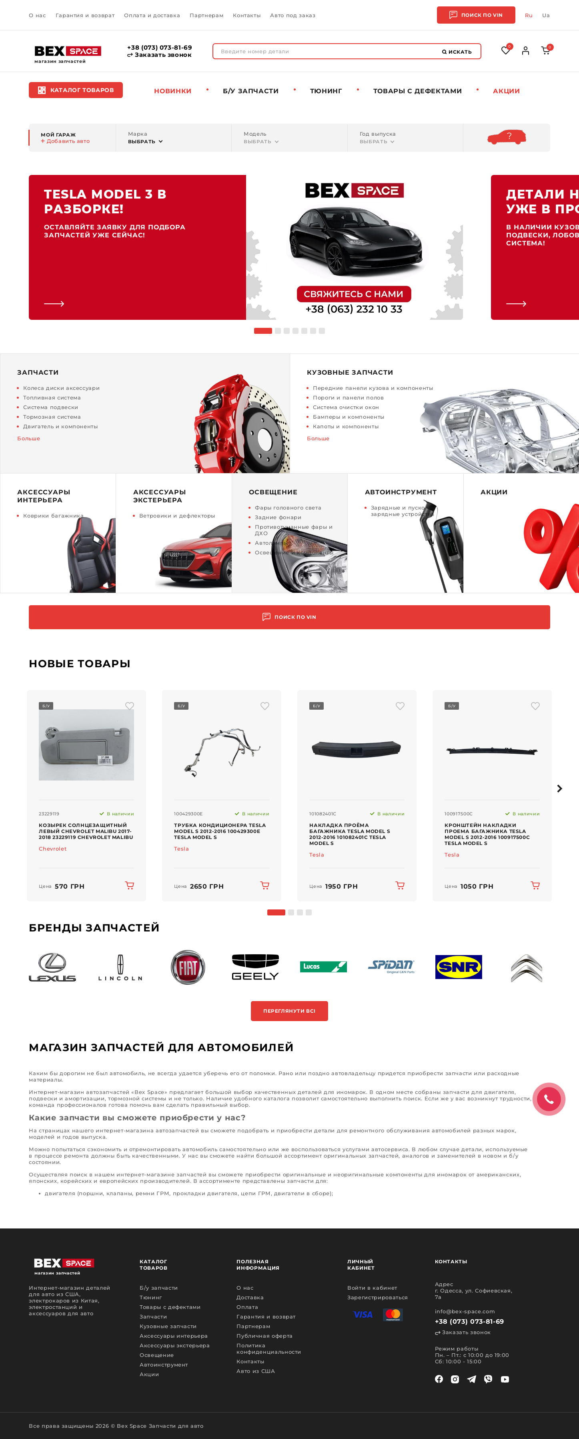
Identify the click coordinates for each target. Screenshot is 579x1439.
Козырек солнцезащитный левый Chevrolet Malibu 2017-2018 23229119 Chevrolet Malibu (86, 831)
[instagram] (455, 1379)
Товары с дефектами (170, 1307)
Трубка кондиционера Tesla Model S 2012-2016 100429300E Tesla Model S (220, 831)
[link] (246, 247)
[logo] (68, 51)
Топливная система (52, 397)
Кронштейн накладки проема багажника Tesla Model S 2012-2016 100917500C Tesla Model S (487, 834)
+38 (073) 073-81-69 (159, 47)
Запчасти (153, 1316)
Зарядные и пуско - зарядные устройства (403, 510)
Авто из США (255, 1371)
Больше (28, 438)
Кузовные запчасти (168, 1326)
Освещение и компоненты (294, 552)
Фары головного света (288, 507)
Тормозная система (52, 416)
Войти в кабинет (372, 1287)
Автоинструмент (164, 1364)
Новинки (173, 91)
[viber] (488, 1379)
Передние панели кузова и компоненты (373, 388)
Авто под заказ (292, 15)
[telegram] (471, 1379)
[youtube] (505, 1379)
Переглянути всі (289, 1011)
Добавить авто (65, 141)
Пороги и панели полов (348, 397)
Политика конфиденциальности (268, 1348)
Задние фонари (278, 517)
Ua (546, 15)
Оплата (247, 1307)
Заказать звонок (159, 54)
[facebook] (439, 1379)
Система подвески (50, 407)
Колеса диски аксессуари (61, 388)
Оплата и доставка (152, 15)
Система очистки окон (346, 407)
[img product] (86, 745)
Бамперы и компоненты (349, 416)
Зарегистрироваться (377, 1297)
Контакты (246, 15)
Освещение (157, 1355)
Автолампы (271, 543)
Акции (506, 91)
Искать (457, 52)
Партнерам (206, 15)
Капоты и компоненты (346, 426)
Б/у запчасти (251, 91)
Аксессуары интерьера (174, 1336)
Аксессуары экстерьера (175, 1345)
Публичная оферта (264, 1336)
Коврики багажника (53, 515)
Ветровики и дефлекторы (177, 515)
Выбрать (142, 141)
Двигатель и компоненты (60, 426)
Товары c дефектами (417, 91)
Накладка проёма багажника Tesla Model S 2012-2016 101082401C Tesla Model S (349, 834)
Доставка (250, 1297)
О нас (37, 15)
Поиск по (476, 15)
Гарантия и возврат (85, 15)
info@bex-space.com (465, 1311)
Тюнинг (326, 91)
